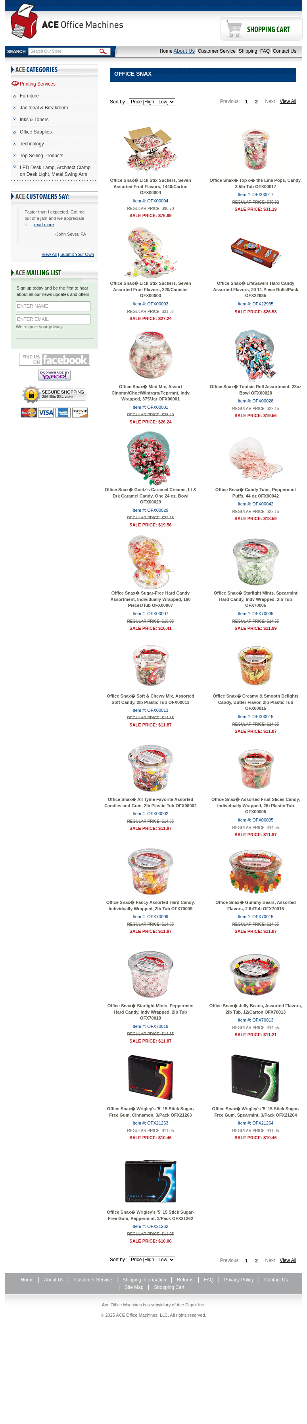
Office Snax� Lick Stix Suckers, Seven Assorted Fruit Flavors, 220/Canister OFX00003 (150, 289)
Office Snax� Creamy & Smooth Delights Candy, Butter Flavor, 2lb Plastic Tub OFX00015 (255, 702)
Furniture (29, 96)
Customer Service (217, 51)
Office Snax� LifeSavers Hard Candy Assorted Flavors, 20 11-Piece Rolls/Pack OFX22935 (255, 289)
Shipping (248, 51)
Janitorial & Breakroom (44, 108)
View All (49, 254)
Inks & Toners (34, 119)
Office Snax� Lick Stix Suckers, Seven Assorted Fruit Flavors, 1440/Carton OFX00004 (150, 186)
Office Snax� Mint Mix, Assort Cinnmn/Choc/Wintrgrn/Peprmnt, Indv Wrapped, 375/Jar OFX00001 (150, 392)
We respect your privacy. (39, 326)
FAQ (265, 51)
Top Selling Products (41, 155)
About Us (184, 51)
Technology (32, 144)
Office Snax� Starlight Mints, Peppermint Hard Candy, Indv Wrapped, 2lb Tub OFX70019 (150, 1011)
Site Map (134, 1287)
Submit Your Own (77, 254)
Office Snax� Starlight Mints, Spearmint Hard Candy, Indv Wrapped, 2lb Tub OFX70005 (255, 599)
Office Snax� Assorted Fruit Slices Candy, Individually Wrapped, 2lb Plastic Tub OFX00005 (255, 805)
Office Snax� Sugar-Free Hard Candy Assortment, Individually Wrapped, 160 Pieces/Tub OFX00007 (150, 599)
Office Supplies (36, 132)
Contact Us (284, 51)
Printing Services (38, 84)
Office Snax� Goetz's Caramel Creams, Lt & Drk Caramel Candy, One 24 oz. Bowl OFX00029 (150, 495)
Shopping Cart (169, 1287)
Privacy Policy (239, 1280)
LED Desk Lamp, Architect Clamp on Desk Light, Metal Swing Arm (55, 171)
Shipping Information (144, 1280)
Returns (185, 1280)
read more (44, 224)
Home (166, 51)
